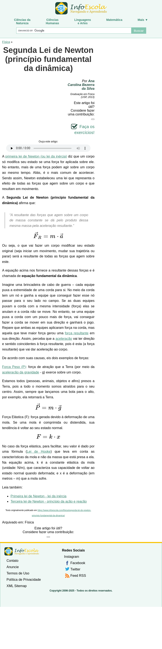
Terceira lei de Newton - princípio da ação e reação (49, 501)
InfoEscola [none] (21, 551)
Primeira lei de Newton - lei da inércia (38, 496)
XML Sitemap (17, 586)
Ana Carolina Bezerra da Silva (81, 84)
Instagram (71, 556)
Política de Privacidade (24, 579)
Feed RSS (78, 575)
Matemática (114, 19)
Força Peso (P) (14, 367)
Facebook (77, 563)
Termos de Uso (18, 573)
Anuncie (13, 567)
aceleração (63, 338)
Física (6, 42)
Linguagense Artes (82, 21)
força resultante (76, 333)
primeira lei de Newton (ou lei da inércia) (36, 156)
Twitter (75, 569)
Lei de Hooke (39, 451)
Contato (12, 560)
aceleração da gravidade (20, 372)
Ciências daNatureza (22, 21)
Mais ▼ (143, 19)
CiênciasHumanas (52, 21)
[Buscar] (73, 30)
